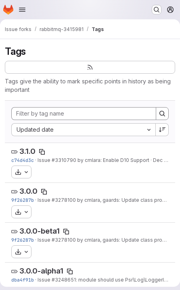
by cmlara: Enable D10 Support (112, 160)
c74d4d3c (22, 160)
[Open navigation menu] (22, 9)
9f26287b (22, 200)
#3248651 (64, 280)
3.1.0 (27, 151)
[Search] (162, 113)
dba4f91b (22, 280)
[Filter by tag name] (83, 113)
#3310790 (64, 160)
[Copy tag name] (42, 152)
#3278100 (64, 200)
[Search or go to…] (156, 9)
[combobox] (83, 129)
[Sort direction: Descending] (162, 129)
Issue (45, 160)
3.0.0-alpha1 (41, 271)
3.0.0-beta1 (39, 231)
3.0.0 (28, 191)
